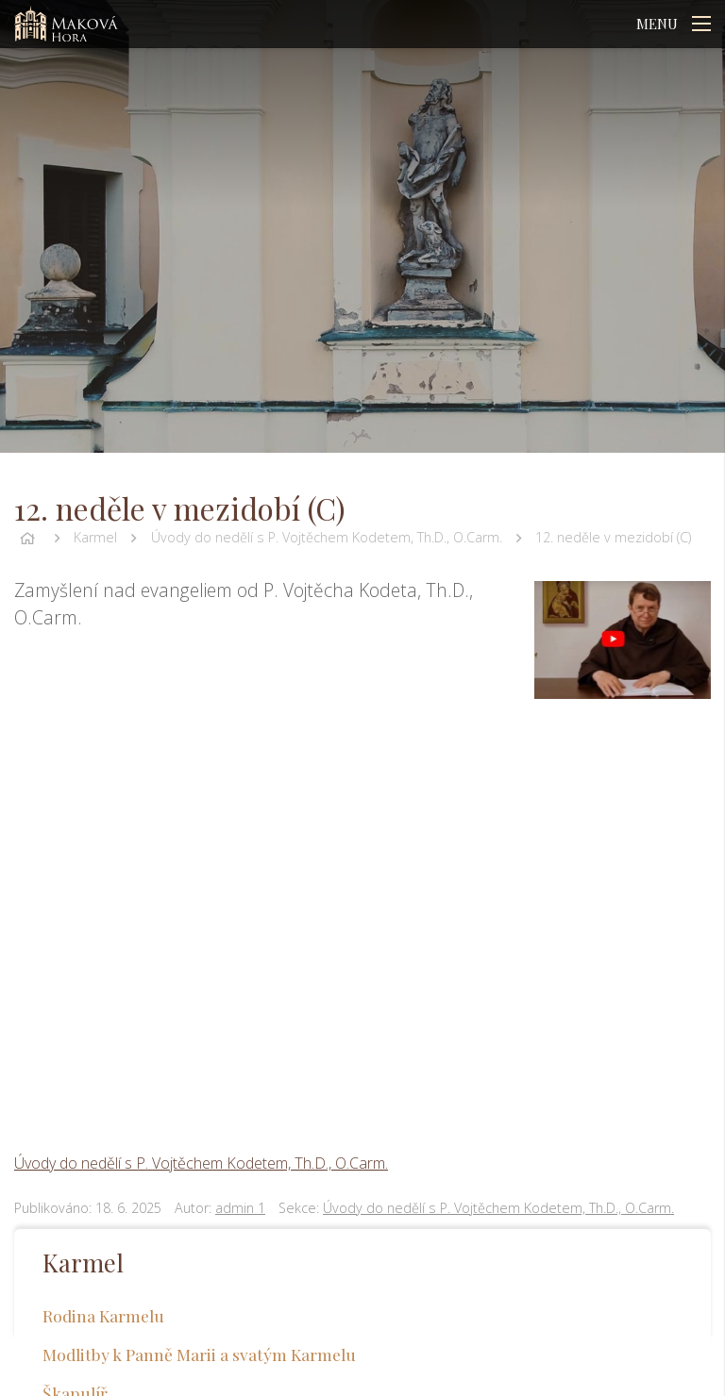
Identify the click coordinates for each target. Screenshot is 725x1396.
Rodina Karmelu (103, 1315)
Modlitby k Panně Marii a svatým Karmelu (199, 1354)
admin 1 (240, 1208)
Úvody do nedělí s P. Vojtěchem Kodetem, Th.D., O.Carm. (326, 537)
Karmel (95, 537)
